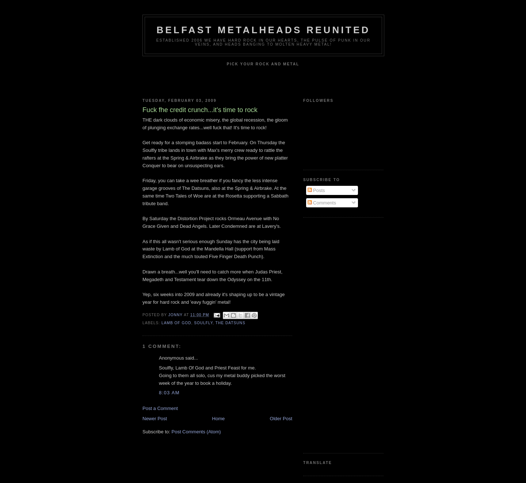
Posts (316, 190)
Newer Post (154, 418)
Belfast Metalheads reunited (263, 29)
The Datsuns (230, 323)
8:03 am (169, 392)
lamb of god (176, 323)
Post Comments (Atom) (196, 431)
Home (218, 418)
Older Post (281, 418)
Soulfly (203, 323)
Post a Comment (160, 408)
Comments (322, 203)
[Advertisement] (332, 334)
